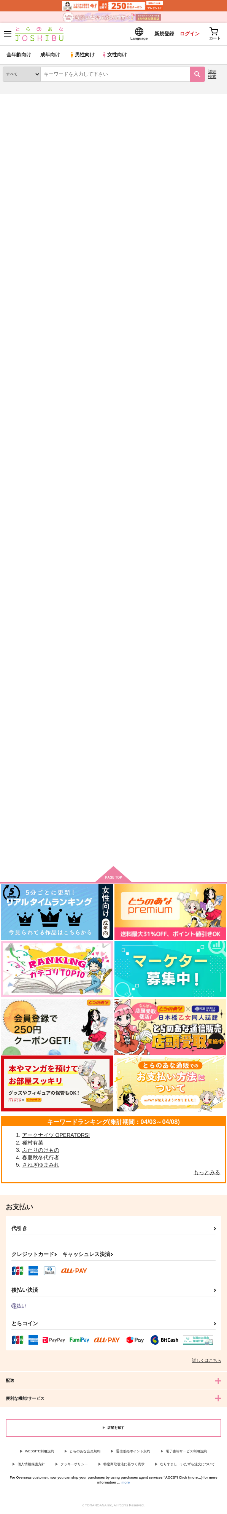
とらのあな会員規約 (85, 1451)
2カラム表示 (204, 196)
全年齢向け (18, 55)
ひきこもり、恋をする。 (106, 538)
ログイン (189, 34)
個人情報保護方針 (31, 1464)
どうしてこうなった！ (179, 539)
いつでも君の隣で (23, 736)
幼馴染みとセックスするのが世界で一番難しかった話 (113, 739)
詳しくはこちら (206, 1360)
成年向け (50, 55)
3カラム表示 (191, 196)
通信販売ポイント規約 (133, 1451)
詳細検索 (212, 74)
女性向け (114, 55)
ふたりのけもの (40, 1150)
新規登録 (163, 34)
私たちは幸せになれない (181, 736)
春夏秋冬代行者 (40, 1157)
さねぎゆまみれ (40, 1165)
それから (88, 334)
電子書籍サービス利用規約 (186, 1451)
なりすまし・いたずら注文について (187, 1464)
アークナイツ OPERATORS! (56, 1135)
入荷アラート (22, 110)
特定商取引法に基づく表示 (123, 1464)
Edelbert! (13, 538)
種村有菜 (32, 1143)
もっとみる (207, 1172)
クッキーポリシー (74, 1464)
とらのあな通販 (17, 98)
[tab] (58, 179)
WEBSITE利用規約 (39, 1451)
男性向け (82, 55)
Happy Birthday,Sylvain (181, 335)
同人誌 (45, 98)
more (125, 1482)
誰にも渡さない (20, 334)
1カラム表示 (217, 196)
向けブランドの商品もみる (114, 849)
